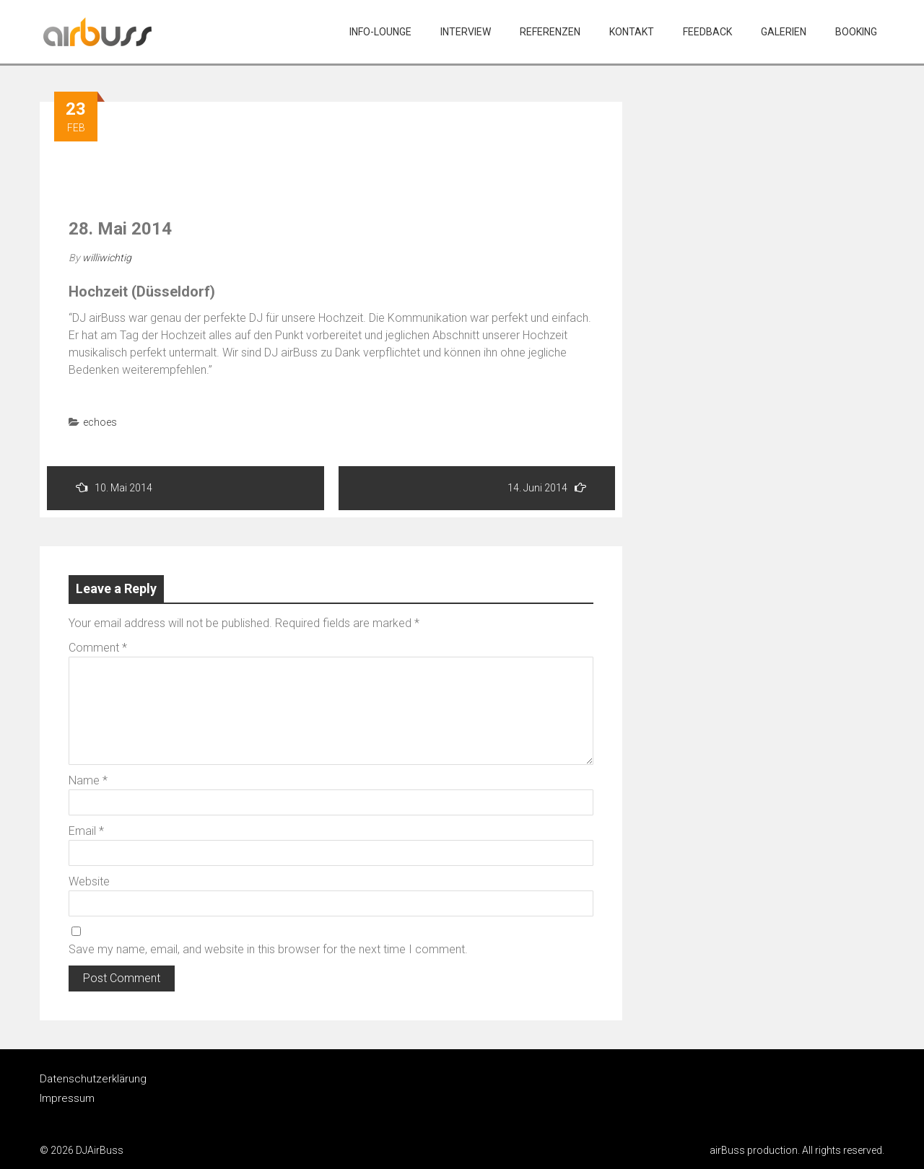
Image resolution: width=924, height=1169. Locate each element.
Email (86, 831)
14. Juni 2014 (546, 487)
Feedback (707, 32)
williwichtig (106, 257)
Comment (98, 647)
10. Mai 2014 (114, 487)
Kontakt (631, 32)
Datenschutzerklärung (93, 1078)
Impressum (67, 1098)
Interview (465, 32)
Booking (856, 32)
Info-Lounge (380, 32)
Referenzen (550, 32)
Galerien (783, 32)
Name (88, 780)
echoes (100, 422)
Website (89, 881)
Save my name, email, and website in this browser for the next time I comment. (268, 949)
